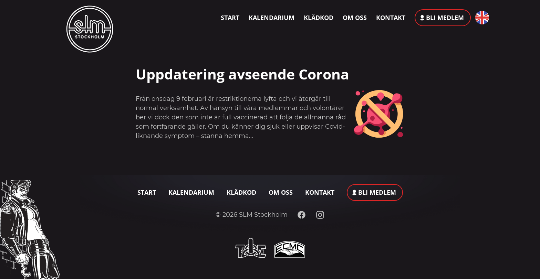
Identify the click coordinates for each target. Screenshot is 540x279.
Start (230, 17)
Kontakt (390, 17)
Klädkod (318, 17)
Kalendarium (271, 17)
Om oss (355, 17)
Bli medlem (445, 17)
